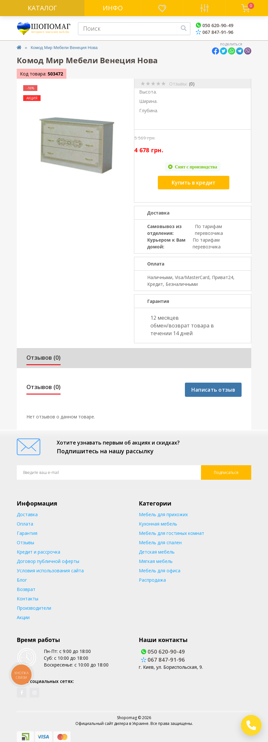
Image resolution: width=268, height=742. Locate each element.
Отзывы (25, 542)
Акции (23, 617)
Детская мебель (157, 552)
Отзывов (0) (43, 357)
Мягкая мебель (156, 561)
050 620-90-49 (214, 25)
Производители (34, 608)
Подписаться (226, 472)
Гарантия (27, 533)
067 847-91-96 (214, 32)
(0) (192, 84)
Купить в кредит (193, 182)
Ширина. (148, 101)
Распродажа (152, 580)
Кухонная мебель (158, 524)
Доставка (27, 514)
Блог (22, 580)
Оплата (25, 524)
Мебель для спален (160, 542)
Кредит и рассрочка (38, 552)
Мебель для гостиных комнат (171, 533)
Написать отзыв (213, 389)
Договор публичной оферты (48, 561)
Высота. (148, 92)
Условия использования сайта (50, 570)
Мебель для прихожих (163, 514)
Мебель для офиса (159, 570)
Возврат (26, 589)
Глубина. (148, 110)
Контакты (27, 599)
